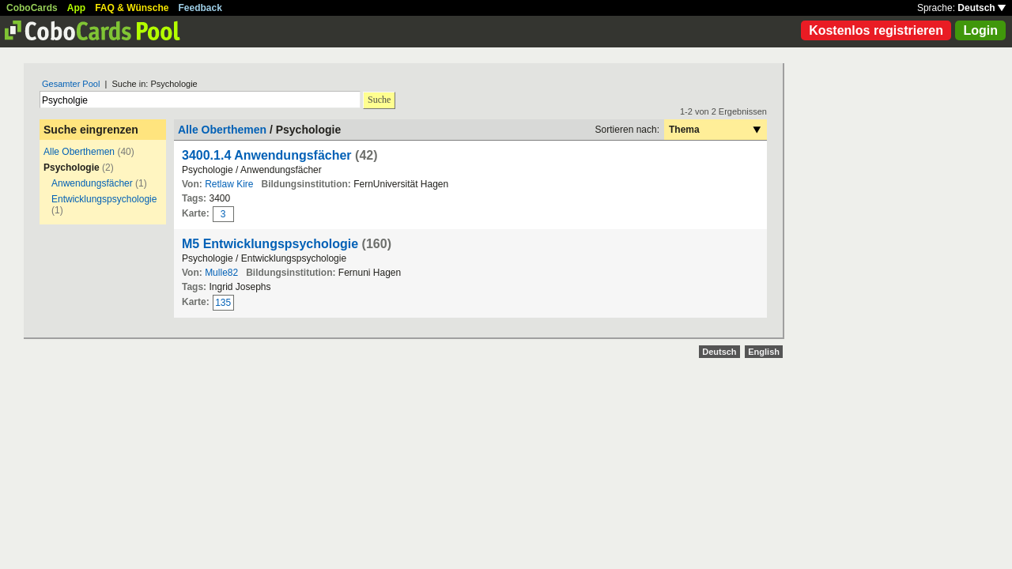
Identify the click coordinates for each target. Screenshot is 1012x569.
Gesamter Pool (71, 84)
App (76, 7)
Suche (379, 99)
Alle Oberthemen (79, 151)
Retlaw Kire (229, 184)
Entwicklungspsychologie (104, 199)
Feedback (200, 7)
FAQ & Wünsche (131, 7)
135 (223, 302)
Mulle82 (221, 272)
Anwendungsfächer (92, 183)
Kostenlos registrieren (876, 30)
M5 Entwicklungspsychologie (270, 244)
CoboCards (32, 7)
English (764, 351)
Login (980, 30)
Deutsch (981, 7)
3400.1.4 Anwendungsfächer (267, 155)
